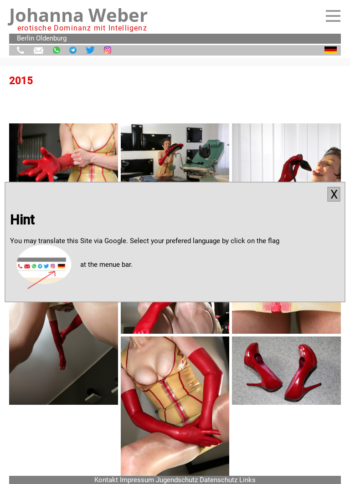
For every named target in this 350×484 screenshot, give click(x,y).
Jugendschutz (177, 480)
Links (247, 480)
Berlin (25, 38)
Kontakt (106, 480)
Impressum (137, 480)
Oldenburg (51, 38)
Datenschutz (218, 480)
